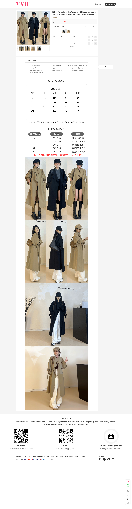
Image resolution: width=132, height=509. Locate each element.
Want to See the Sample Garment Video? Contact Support (32, 53)
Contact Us (26, 456)
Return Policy (59, 456)
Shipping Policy (69, 456)
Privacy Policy (50, 456)
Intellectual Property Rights (38, 456)
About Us (18, 456)
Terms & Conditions (80, 456)
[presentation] (17, 48)
